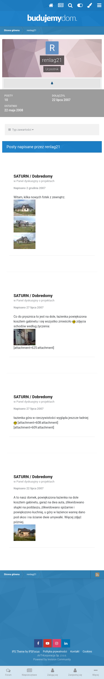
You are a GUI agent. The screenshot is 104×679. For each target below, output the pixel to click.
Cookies (87, 651)
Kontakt (74, 651)
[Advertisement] (52, 610)
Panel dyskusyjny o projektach (35, 181)
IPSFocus (33, 651)
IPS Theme (18, 651)
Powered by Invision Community (52, 659)
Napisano (30, 188)
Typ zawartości (20, 129)
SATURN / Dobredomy (33, 176)
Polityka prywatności (55, 651)
